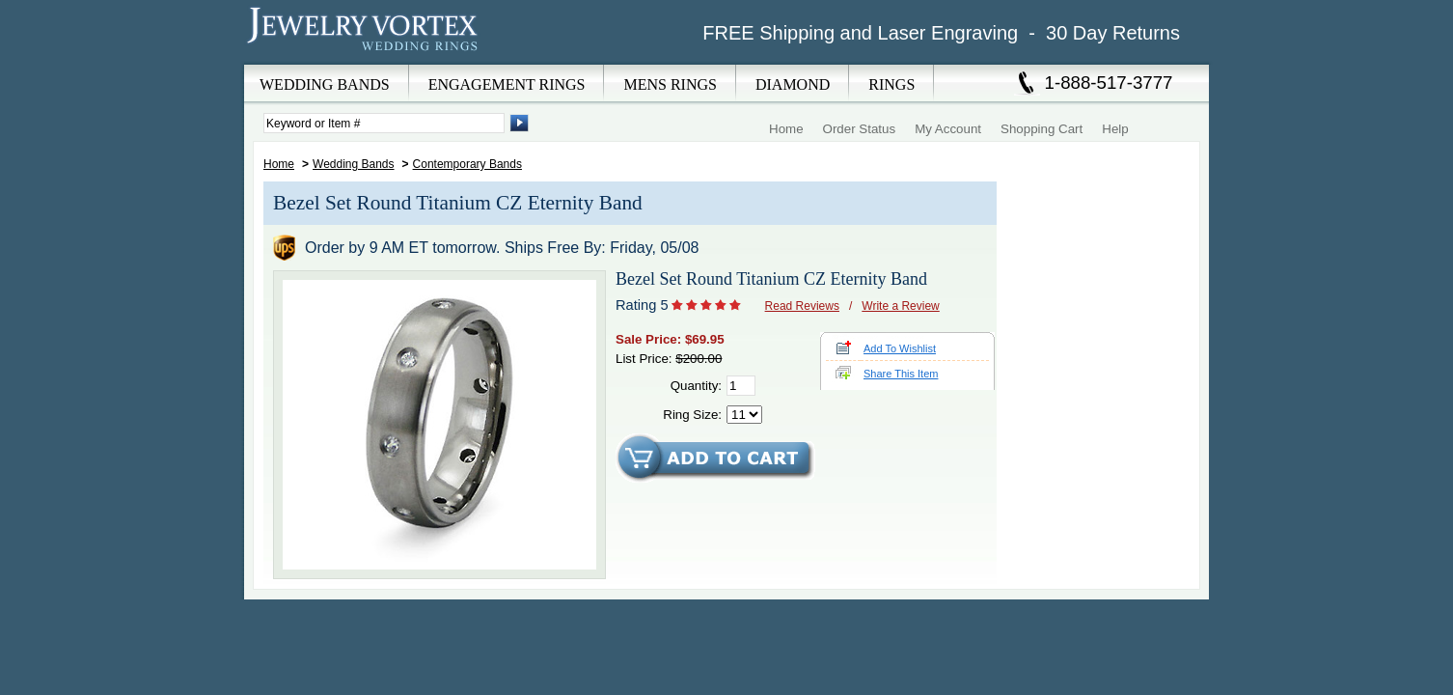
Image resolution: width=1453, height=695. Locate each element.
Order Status (859, 129)
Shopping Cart (1042, 129)
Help (1115, 129)
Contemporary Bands (467, 164)
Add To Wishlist (900, 348)
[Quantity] (740, 385)
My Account (948, 129)
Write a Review (900, 306)
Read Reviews (802, 306)
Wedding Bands (354, 164)
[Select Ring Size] (744, 414)
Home (786, 129)
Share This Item (901, 373)
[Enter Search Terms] (384, 123)
